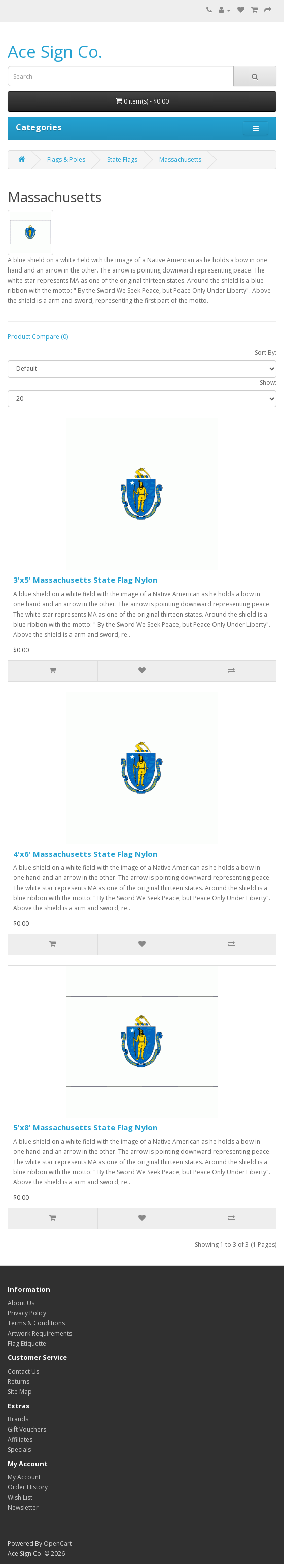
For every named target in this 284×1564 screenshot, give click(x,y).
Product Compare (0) (38, 336)
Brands (18, 1419)
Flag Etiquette (27, 1343)
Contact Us (23, 1371)
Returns (18, 1381)
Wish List (20, 1497)
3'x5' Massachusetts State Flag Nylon (85, 579)
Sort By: (265, 352)
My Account (24, 1477)
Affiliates (20, 1439)
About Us (21, 1303)
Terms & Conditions (36, 1323)
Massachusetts (180, 159)
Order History (28, 1487)
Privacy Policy (27, 1313)
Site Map (20, 1391)
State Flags (122, 159)
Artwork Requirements (40, 1333)
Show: (268, 382)
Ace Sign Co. (55, 51)
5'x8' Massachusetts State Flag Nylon (85, 1127)
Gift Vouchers (27, 1429)
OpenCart (58, 1543)
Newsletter (23, 1507)
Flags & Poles (66, 159)
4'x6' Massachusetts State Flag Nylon (85, 853)
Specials (19, 1449)
